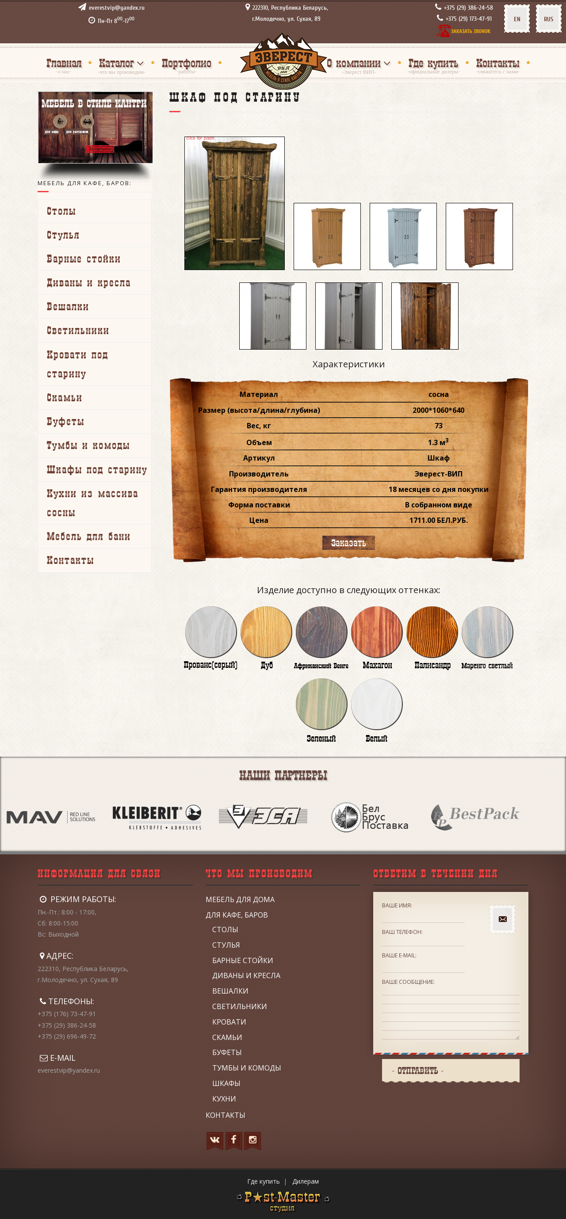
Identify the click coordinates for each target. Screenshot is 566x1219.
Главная (63, 63)
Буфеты (65, 421)
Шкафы (226, 1083)
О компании (354, 63)
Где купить (434, 63)
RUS (549, 19)
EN (517, 19)
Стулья (63, 234)
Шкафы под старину (97, 469)
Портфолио (186, 63)
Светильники (78, 330)
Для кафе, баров (237, 915)
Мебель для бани (89, 536)
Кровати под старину (77, 364)
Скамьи (65, 397)
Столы (61, 211)
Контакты (498, 63)
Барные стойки (84, 258)
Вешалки (68, 306)
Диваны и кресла (89, 282)
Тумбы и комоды (88, 445)
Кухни (224, 1099)
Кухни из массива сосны (92, 503)
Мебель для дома (240, 899)
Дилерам (305, 1181)
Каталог (116, 63)
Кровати (229, 1022)
